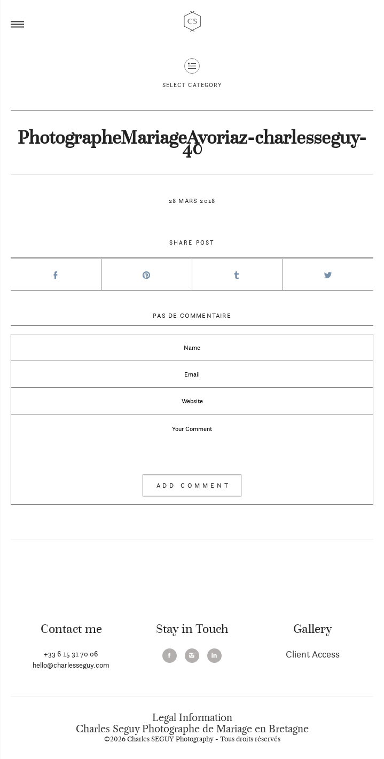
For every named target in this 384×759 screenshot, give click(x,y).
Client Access (313, 654)
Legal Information (192, 718)
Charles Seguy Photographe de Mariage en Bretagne (192, 729)
